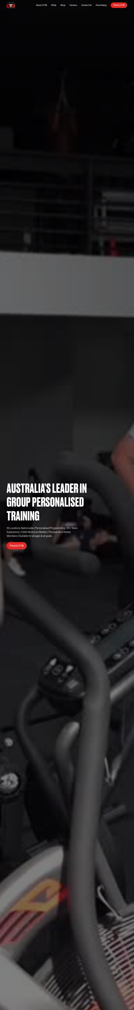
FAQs (53, 5)
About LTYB (41, 5)
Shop (62, 5)
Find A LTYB (119, 5)
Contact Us (86, 5)
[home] (11, 5)
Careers (73, 5)
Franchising (101, 5)
